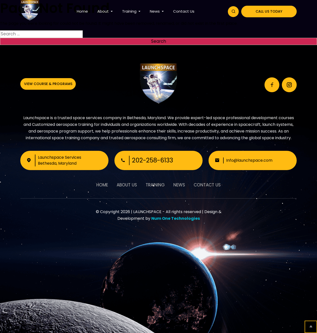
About (103, 11)
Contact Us (183, 11)
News (155, 11)
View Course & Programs (48, 83)
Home (82, 11)
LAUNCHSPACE (147, 212)
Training (129, 11)
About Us (127, 185)
